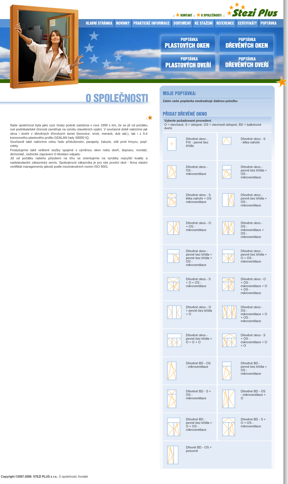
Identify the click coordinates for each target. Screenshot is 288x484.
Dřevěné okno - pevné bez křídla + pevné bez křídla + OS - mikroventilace (199, 258)
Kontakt (83, 476)
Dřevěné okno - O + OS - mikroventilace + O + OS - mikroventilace (254, 286)
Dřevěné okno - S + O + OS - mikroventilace (198, 282)
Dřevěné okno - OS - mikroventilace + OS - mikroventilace (252, 230)
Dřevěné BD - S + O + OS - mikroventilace (253, 423)
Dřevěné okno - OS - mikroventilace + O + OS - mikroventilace (254, 314)
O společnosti (68, 476)
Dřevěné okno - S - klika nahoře (253, 140)
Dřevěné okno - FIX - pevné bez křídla (197, 142)
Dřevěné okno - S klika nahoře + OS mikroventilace (198, 198)
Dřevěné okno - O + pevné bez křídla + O (199, 310)
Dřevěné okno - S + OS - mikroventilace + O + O (254, 340)
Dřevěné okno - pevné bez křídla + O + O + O (199, 338)
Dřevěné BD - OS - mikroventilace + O (253, 394)
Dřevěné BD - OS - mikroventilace (198, 364)
